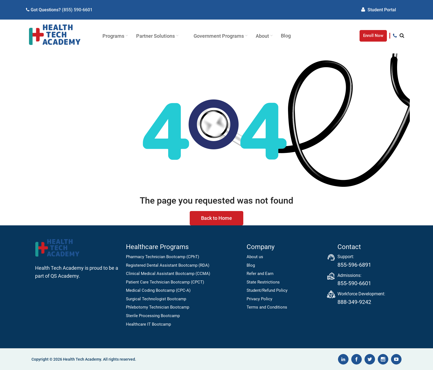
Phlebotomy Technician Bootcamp (157, 307)
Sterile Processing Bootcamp (153, 315)
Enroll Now (373, 35)
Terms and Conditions (267, 307)
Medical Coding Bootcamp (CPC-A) (158, 290)
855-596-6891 (354, 264)
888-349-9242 (354, 302)
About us (255, 256)
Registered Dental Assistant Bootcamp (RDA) (167, 265)
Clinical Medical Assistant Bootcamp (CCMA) (168, 273)
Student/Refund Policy (267, 290)
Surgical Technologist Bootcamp (156, 298)
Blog (251, 265)
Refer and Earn (260, 273)
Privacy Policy (259, 298)
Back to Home (216, 218)
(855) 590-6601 (77, 9)
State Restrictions (263, 282)
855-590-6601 (354, 283)
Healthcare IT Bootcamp (148, 324)
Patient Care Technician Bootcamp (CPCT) (165, 282)
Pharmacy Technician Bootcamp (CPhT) (162, 256)
